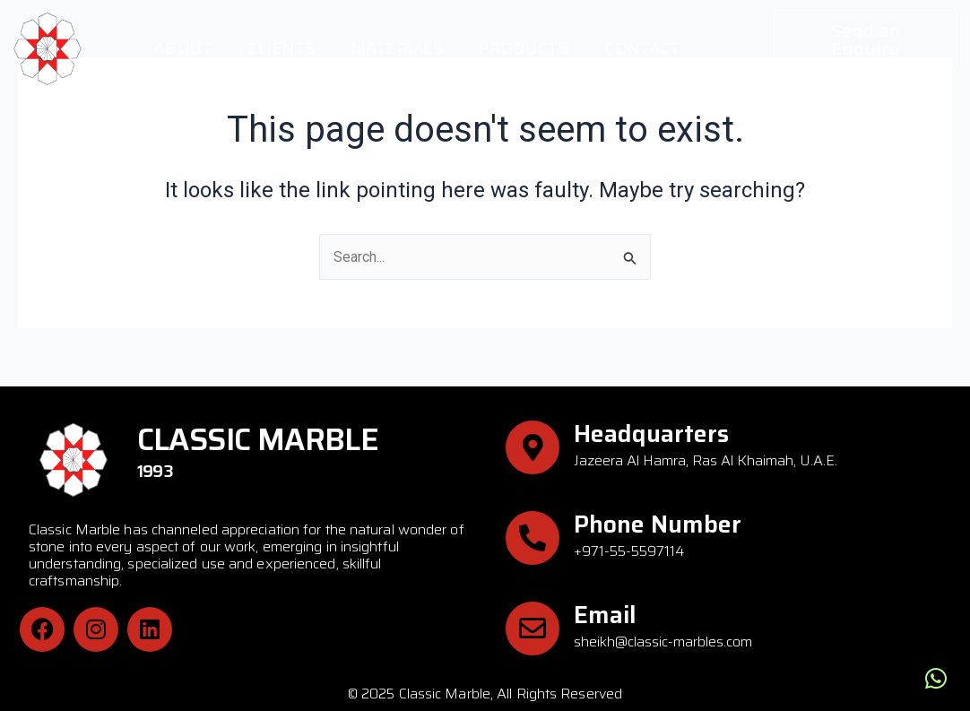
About (183, 48)
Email (605, 614)
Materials (397, 48)
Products (523, 48)
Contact (642, 48)
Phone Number (657, 524)
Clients (282, 48)
